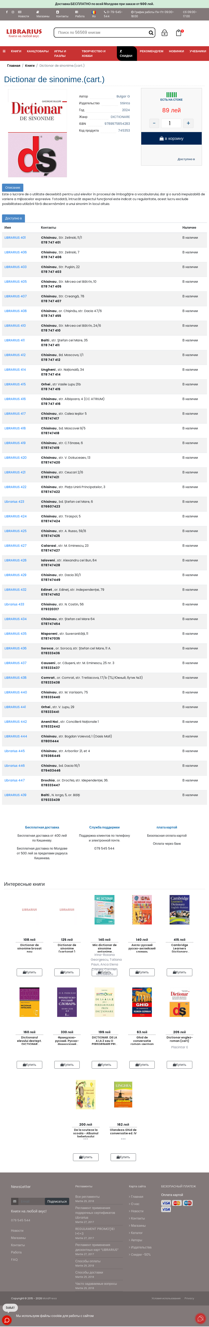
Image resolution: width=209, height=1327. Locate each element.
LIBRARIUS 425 (15, 531)
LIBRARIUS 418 (15, 428)
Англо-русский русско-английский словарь (142, 949)
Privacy (189, 1300)
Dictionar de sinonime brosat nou (29, 949)
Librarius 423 (14, 501)
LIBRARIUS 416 (15, 399)
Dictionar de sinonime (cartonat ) (67, 949)
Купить (29, 974)
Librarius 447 (14, 780)
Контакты (62, 14)
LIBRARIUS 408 (15, 311)
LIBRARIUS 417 (15, 413)
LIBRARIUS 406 (15, 252)
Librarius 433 (14, 604)
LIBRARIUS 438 (15, 677)
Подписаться (57, 1203)
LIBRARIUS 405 (15, 281)
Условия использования (166, 1300)
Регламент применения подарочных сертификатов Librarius (95, 1215)
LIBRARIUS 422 (15, 487)
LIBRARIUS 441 (15, 707)
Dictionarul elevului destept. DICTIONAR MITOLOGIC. (29, 1042)
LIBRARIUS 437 (15, 663)
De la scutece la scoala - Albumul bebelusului (85, 1134)
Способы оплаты (87, 1263)
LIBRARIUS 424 (15, 516)
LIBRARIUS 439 (15, 795)
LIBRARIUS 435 (15, 633)
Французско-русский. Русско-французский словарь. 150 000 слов (67, 1042)
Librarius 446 (14, 765)
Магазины (42, 14)
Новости (23, 14)
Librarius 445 (14, 751)
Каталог (136, 1235)
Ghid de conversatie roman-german (142, 1042)
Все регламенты (87, 1198)
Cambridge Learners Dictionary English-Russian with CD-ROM (179, 949)
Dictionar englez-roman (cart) (180, 1041)
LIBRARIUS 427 (15, 545)
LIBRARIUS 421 (15, 472)
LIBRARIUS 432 (15, 589)
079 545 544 (20, 1222)
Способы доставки (89, 1274)
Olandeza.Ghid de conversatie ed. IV (123, 1133)
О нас (134, 1206)
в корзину (171, 138)
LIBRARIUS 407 (15, 296)
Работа (79, 14)
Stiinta (125, 103)
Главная (13, 65)
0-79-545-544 (113, 14)
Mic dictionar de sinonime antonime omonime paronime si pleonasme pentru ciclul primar (104, 949)
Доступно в (186, 159)
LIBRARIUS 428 (15, 560)
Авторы (135, 1242)
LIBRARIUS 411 (14, 340)
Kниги (30, 65)
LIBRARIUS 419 (15, 443)
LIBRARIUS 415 (15, 384)
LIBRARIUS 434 (15, 619)
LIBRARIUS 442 (15, 721)
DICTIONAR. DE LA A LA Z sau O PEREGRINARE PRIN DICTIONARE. (104, 1042)
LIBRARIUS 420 (15, 457)
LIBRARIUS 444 (15, 736)
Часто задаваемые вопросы (96, 1286)
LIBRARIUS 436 (15, 648)
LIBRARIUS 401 (15, 237)
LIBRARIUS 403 (15, 267)
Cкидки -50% (140, 1256)
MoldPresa (50, 1300)
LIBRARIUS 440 (15, 692)
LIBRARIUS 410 (15, 325)
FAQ (14, 1261)
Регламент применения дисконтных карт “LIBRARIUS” (96, 1249)
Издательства (140, 1249)
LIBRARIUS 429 (15, 575)
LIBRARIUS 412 (15, 355)
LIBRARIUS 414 (15, 369)
